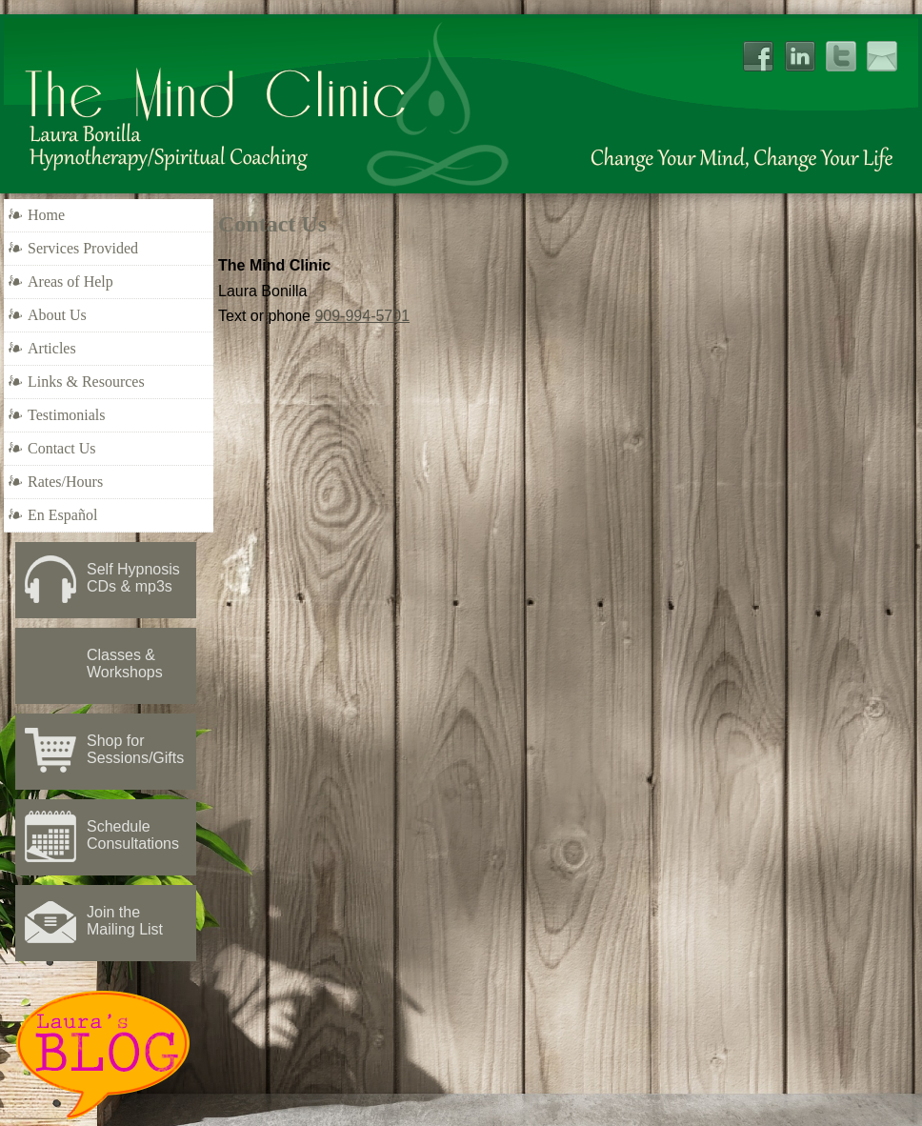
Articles (52, 348)
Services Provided (83, 248)
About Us (57, 315)
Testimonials (67, 415)
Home (46, 215)
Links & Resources (86, 381)
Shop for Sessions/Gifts (135, 749)
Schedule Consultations (133, 835)
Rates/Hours (65, 481)
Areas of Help (70, 281)
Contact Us (62, 448)
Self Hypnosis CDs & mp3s (133, 577)
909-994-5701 (362, 316)
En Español (62, 515)
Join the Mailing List (125, 920)
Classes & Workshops (125, 663)
